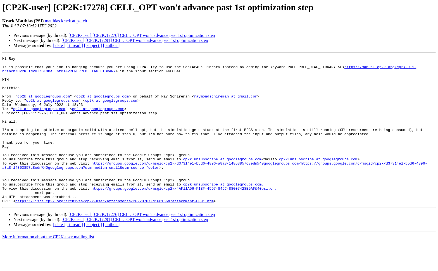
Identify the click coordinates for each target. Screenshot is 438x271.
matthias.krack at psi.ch (66, 20)
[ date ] (59, 45)
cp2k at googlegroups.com (44, 104)
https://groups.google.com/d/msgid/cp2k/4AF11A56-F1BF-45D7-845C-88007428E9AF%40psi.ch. (184, 215)
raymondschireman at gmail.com (225, 104)
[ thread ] (74, 45)
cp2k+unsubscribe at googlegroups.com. (223, 210)
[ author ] (111, 45)
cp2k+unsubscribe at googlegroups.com (222, 179)
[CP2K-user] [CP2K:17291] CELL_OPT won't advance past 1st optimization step (134, 40)
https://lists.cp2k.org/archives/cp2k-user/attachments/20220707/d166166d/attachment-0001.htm (114, 230)
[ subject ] (93, 45)
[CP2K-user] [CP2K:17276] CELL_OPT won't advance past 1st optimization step (141, 35)
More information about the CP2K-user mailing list (48, 266)
